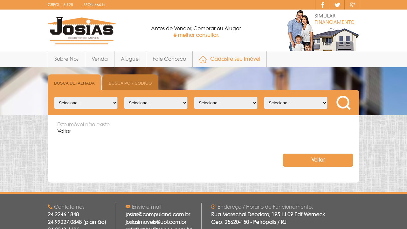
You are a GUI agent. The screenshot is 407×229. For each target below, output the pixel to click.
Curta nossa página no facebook (322, 5)
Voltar (318, 160)
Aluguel (130, 59)
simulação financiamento (323, 30)
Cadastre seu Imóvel (235, 59)
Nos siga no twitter (337, 5)
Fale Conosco (169, 59)
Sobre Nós (66, 59)
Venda (100, 59)
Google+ (352, 5)
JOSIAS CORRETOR (82, 31)
